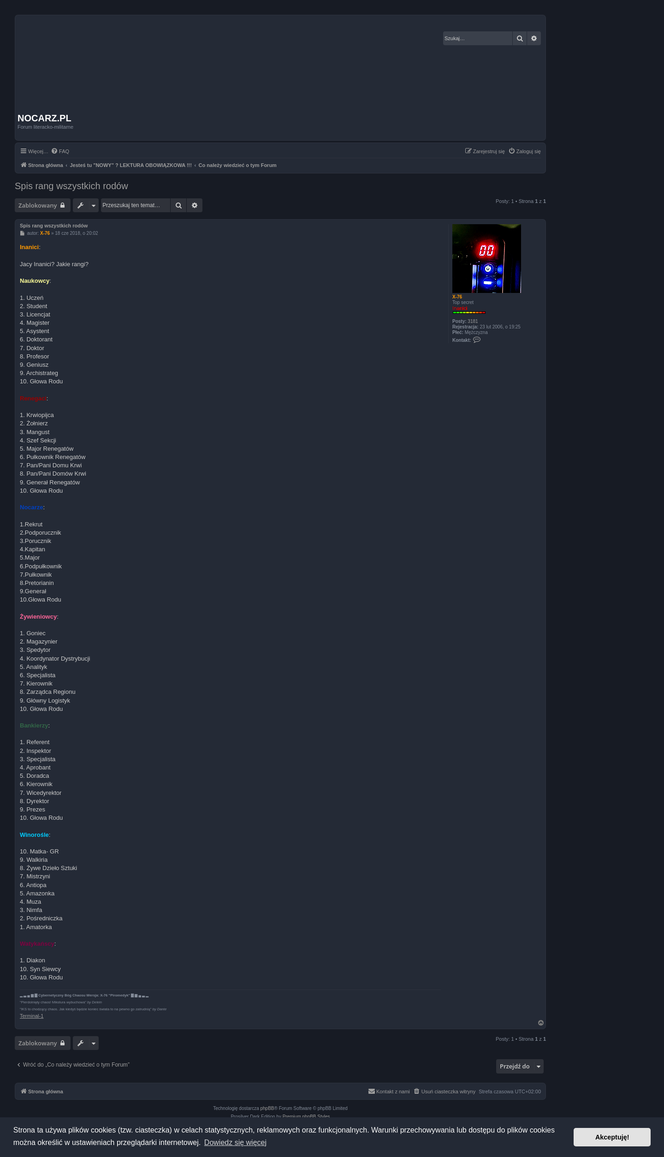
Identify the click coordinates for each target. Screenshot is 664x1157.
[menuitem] (60, 151)
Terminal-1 (31, 1016)
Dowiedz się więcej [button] (235, 1142)
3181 (473, 321)
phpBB (267, 1108)
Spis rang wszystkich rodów (71, 186)
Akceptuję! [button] (612, 1137)
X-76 (457, 296)
